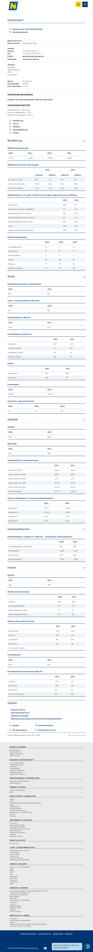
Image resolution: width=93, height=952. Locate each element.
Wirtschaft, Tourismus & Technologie (20, 926)
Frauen (12, 801)
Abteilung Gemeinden (19, 716)
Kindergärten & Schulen (17, 765)
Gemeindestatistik (18, 32)
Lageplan (15, 725)
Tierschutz (13, 816)
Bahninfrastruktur (15, 896)
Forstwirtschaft (14, 852)
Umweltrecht (13, 880)
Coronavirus (13, 823)
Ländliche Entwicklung (16, 858)
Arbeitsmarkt (13, 918)
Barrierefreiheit (28, 934)
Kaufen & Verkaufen (15, 752)
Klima (11, 872)
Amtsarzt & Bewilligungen (17, 825)
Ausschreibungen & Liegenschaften (20, 920)
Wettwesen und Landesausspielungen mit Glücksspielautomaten (28, 924)
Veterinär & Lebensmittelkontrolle (19, 860)
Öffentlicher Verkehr (15, 908)
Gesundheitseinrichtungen (17, 827)
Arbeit (13, 124)
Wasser (12, 884)
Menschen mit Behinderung (18, 810)
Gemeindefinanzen (18, 130)
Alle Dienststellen (19, 730)
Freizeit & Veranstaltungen (17, 790)
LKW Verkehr (13, 902)
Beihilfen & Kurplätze (16, 836)
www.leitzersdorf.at (31, 59)
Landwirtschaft (14, 856)
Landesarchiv (13, 766)
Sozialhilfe (13, 834)
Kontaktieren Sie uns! (47, 730)
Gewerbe (12, 922)
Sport (11, 792)
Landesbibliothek (15, 768)
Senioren (12, 814)
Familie (14, 133)
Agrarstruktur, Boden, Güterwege (19, 850)
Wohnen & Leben (15, 756)
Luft (11, 874)
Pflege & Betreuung (15, 830)
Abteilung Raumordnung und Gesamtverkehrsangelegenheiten (36, 719)
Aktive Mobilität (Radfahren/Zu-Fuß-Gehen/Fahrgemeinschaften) (29, 891)
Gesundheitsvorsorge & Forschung (20, 829)
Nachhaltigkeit (14, 876)
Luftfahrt (12, 904)
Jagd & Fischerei (14, 854)
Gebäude (14, 127)
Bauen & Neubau (14, 750)
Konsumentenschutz (16, 808)
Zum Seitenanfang (77, 735)
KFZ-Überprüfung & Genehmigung (20, 900)
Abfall (11, 869)
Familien (12, 799)
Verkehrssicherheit (15, 911)
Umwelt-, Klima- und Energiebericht (20, 867)
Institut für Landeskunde (17, 770)
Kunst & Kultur (14, 843)
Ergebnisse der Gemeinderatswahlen (26, 29)
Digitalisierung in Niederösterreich (20, 781)
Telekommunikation (15, 783)
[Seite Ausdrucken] (45, 949)
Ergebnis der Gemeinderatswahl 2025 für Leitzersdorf (30, 100)
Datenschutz (45, 934)
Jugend (12, 805)
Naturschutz (13, 878)
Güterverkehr (13, 898)
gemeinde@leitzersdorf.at (33, 56)
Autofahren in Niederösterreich (19, 895)
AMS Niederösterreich (20, 713)
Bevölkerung (16, 121)
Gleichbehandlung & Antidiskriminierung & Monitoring (25, 803)
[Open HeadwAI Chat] (87, 946)
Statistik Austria (18, 710)
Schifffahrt (13, 909)
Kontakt (69, 934)
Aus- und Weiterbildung (16, 763)
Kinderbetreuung (15, 806)
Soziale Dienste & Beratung (17, 832)
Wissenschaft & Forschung (17, 774)
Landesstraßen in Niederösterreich (20, 893)
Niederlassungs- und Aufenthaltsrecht (21, 812)
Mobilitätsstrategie (15, 906)
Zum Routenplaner (45, 725)
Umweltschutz (14, 882)
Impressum (58, 934)
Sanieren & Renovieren (16, 754)
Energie (12, 871)
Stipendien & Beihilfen (16, 772)
